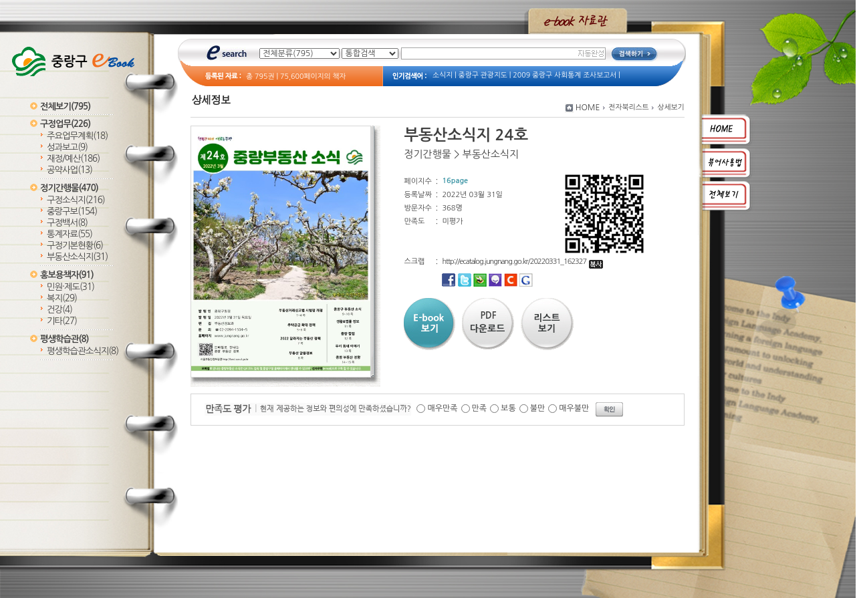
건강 (59, 309)
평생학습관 (64, 339)
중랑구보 (72, 211)
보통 (508, 408)
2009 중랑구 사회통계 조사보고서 (564, 75)
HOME (588, 108)
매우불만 (574, 408)
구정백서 (67, 222)
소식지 (443, 75)
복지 (62, 298)
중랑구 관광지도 (483, 75)
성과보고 (67, 147)
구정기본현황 (75, 245)
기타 (62, 321)
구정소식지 (76, 200)
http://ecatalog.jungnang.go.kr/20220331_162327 (522, 261)
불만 (537, 408)
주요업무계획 (77, 136)
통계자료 (69, 234)
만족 (479, 408)
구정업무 (65, 124)
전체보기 (65, 106)
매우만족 (442, 408)
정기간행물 (69, 188)
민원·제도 (70, 287)
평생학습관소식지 (82, 351)
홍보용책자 (67, 275)
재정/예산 (73, 158)
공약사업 (69, 170)
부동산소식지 (77, 257)
